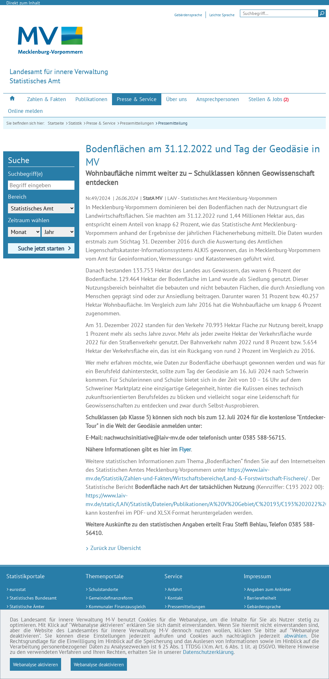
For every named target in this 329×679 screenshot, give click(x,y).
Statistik (75, 123)
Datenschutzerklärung (208, 651)
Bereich (17, 196)
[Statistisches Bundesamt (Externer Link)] (38, 598)
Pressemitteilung (172, 123)
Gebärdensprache (188, 14)
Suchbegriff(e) (25, 173)
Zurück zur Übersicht (115, 548)
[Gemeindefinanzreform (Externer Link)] (117, 598)
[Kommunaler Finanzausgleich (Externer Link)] (117, 606)
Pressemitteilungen (137, 123)
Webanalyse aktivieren (35, 664)
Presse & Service (101, 123)
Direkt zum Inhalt (23, 3)
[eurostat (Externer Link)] (38, 589)
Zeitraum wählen (28, 220)
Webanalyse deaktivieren (99, 664)
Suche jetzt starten (41, 248)
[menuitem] (12, 99)
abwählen (295, 635)
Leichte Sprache (221, 14)
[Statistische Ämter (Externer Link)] (38, 606)
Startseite (56, 123)
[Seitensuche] (283, 13)
